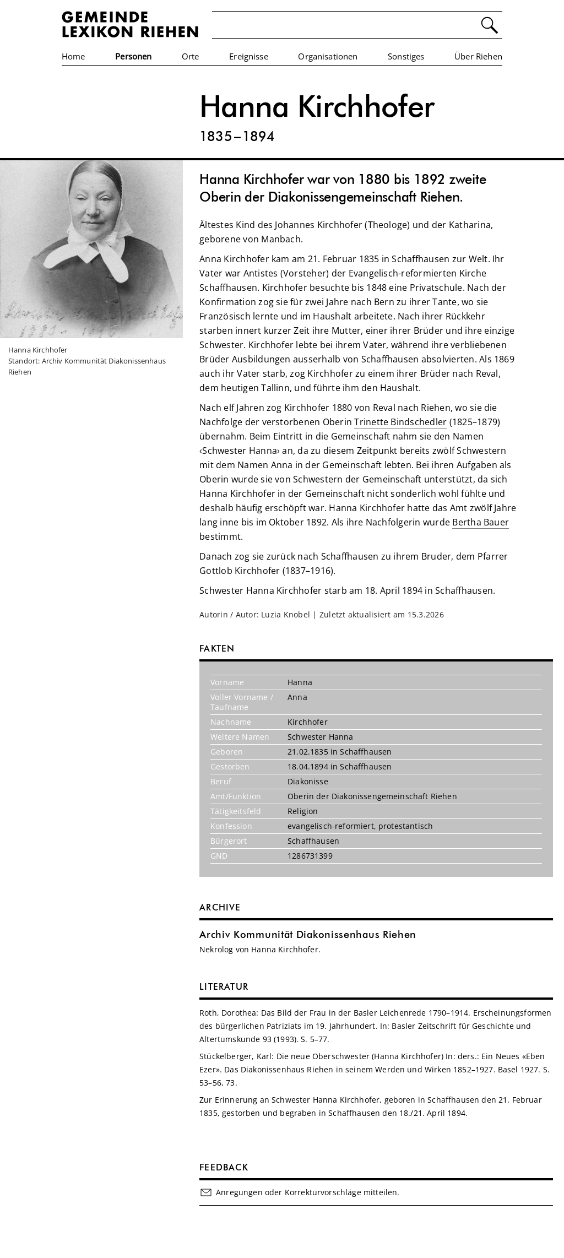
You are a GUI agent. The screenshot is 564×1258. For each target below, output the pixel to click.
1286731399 (310, 855)
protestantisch (405, 826)
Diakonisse (308, 781)
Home (73, 56)
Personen (133, 56)
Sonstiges (406, 56)
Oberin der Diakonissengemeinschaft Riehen (372, 796)
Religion (303, 811)
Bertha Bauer (480, 522)
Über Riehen (478, 56)
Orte (190, 56)
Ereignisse (248, 56)
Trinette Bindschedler (400, 422)
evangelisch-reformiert (331, 826)
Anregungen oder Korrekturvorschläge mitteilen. (299, 1192)
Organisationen (327, 56)
